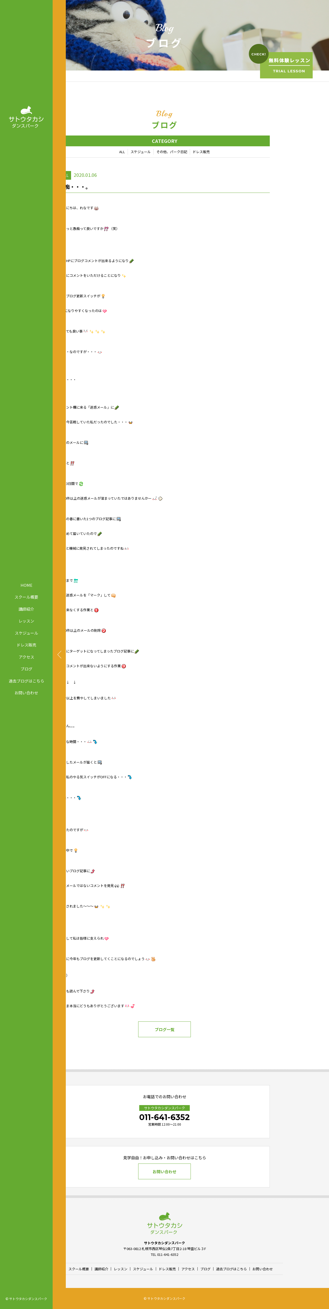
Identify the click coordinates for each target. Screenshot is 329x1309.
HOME (26, 585)
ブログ (26, 668)
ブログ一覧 (165, 1029)
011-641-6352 (164, 1117)
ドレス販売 (26, 645)
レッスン (26, 621)
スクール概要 (26, 597)
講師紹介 (26, 608)
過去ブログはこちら (26, 680)
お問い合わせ (26, 692)
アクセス (26, 656)
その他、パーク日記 (171, 151)
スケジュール (26, 632)
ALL (122, 151)
